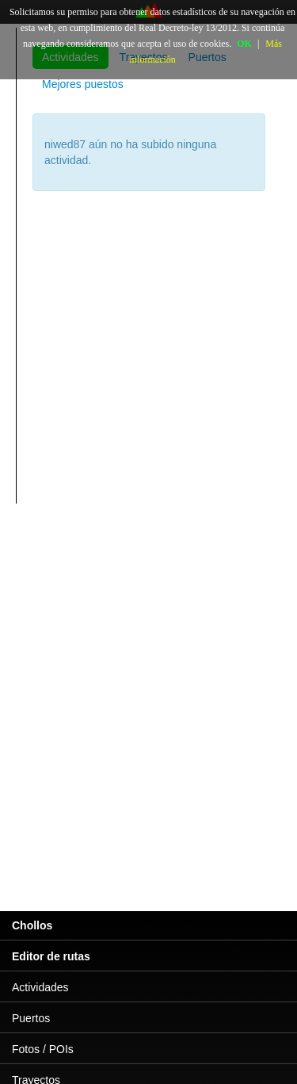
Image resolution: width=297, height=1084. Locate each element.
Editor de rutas (51, 956)
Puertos (31, 1018)
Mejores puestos (83, 84)
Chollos (32, 925)
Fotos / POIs (43, 1049)
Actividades (40, 987)
